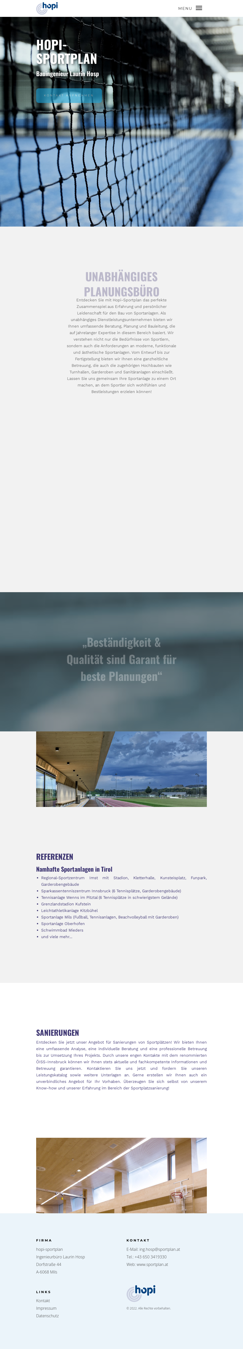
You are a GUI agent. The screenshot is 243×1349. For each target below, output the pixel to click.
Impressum (46, 1308)
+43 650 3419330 (151, 1257)
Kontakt (43, 1300)
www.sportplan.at (152, 1264)
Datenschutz (47, 1316)
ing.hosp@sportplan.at (159, 1249)
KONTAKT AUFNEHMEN (69, 100)
